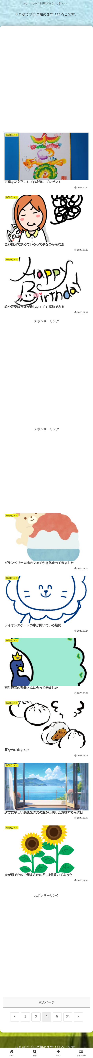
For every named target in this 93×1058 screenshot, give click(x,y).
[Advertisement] (46, 78)
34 (68, 1016)
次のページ (46, 1002)
